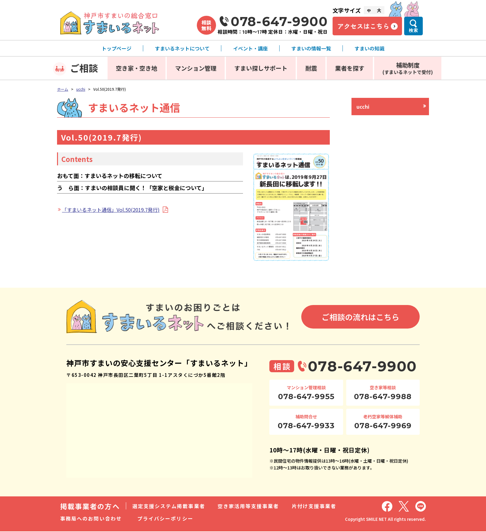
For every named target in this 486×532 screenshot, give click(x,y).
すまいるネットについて (182, 48)
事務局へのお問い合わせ (91, 519)
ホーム (62, 89)
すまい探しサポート (260, 68)
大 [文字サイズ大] (379, 10)
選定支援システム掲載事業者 (168, 506)
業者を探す (350, 68)
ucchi (80, 89)
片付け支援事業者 (314, 506)
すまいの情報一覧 (311, 48)
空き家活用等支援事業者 (248, 506)
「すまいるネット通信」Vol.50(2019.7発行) (111, 209)
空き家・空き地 (136, 68)
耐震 (311, 68)
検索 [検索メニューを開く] (413, 30)
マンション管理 (195, 68)
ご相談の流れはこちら (360, 317)
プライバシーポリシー (165, 519)
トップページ (116, 48)
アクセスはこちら (363, 26)
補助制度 (407, 68)
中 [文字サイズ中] (369, 10)
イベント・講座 (250, 48)
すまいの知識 (369, 48)
